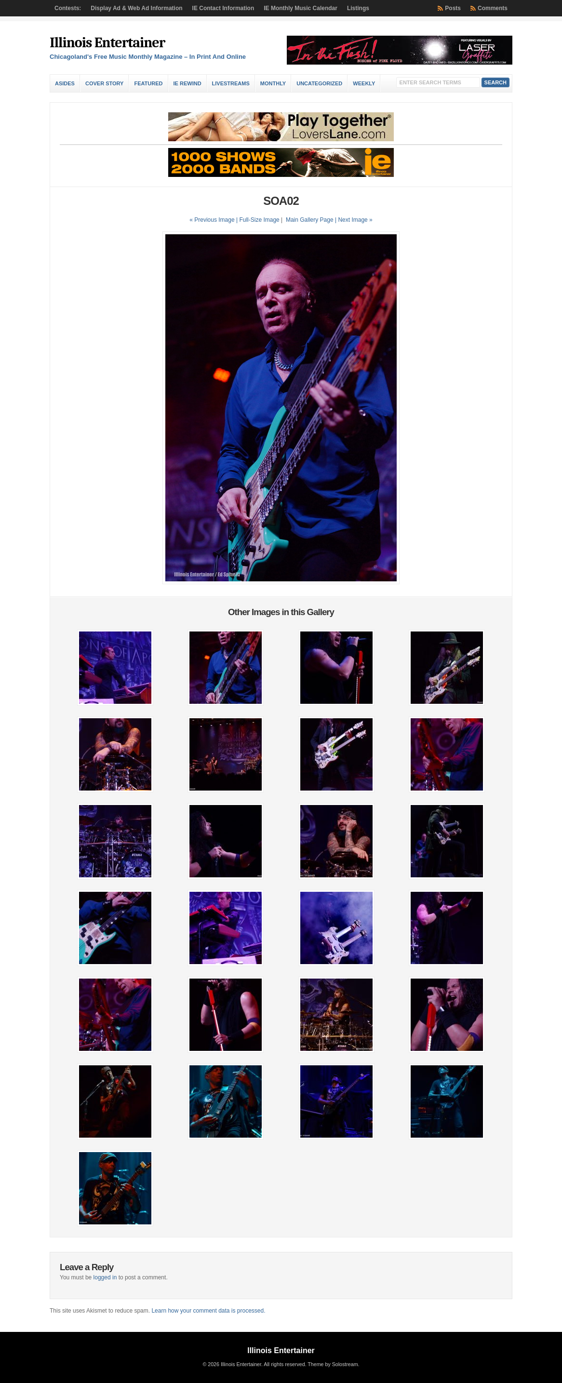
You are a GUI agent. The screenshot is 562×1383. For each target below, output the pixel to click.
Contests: (67, 8)
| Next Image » (354, 219)
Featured (148, 83)
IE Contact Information (223, 8)
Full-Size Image (259, 219)
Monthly (273, 83)
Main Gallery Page (310, 219)
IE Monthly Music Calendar (300, 8)
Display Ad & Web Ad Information (136, 8)
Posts (453, 8)
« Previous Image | (214, 219)
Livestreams (231, 83)
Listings (358, 8)
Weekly (364, 83)
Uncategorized (319, 83)
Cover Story (104, 83)
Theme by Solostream (333, 1364)
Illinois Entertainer (107, 42)
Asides (65, 83)
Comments (493, 8)
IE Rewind (187, 83)
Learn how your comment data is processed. (208, 1310)
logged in (105, 1277)
